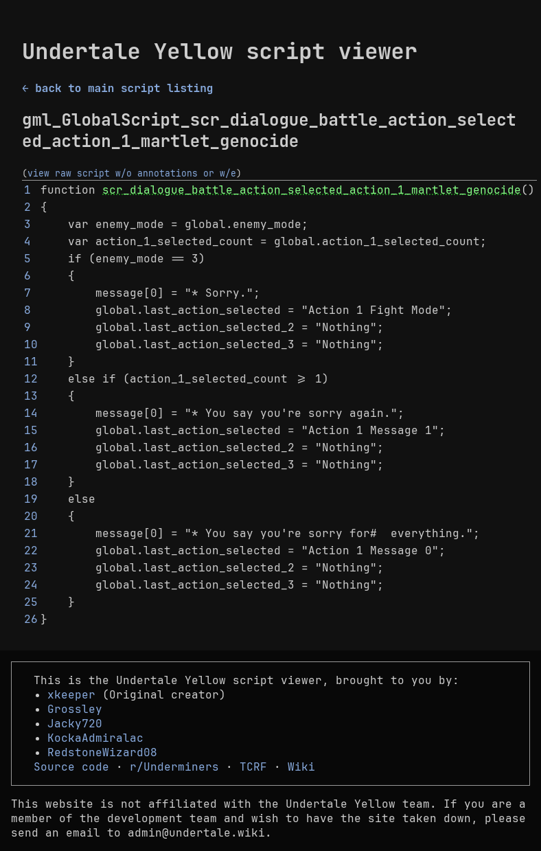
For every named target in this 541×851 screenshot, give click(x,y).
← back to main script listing (117, 88)
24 (31, 585)
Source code (71, 767)
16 (31, 447)
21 (31, 533)
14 (31, 413)
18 (31, 482)
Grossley (74, 709)
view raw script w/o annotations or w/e (131, 173)
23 (31, 567)
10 (31, 344)
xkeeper (71, 695)
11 (31, 361)
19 (31, 499)
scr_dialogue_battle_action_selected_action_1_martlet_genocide (311, 190)
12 (31, 379)
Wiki (301, 767)
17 (31, 464)
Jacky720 (74, 723)
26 (31, 619)
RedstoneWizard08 (102, 752)
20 (31, 516)
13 (31, 396)
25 (31, 602)
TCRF (253, 767)
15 (31, 430)
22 (31, 550)
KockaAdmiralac (95, 738)
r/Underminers (174, 767)
